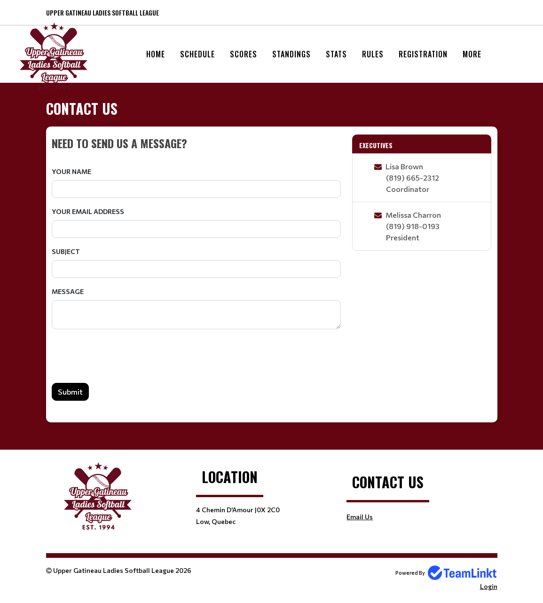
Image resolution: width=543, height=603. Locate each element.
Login (488, 586)
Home (155, 54)
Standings (291, 54)
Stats (336, 54)
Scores (243, 54)
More (472, 54)
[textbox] (196, 143)
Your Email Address (88, 211)
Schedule (197, 54)
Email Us (359, 517)
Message (68, 291)
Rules (373, 54)
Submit (70, 391)
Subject (66, 251)
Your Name (71, 171)
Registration (423, 54)
